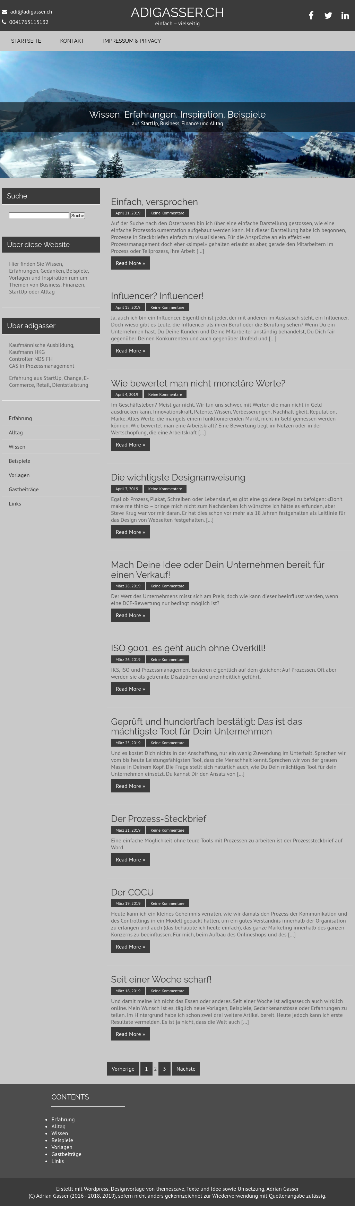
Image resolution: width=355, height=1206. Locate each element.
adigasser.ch (177, 12)
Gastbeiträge (23, 489)
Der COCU (132, 892)
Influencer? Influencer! (157, 296)
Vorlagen (19, 475)
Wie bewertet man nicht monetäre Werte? (198, 383)
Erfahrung (20, 418)
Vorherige (123, 1068)
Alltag (16, 432)
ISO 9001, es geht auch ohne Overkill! (188, 648)
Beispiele (19, 460)
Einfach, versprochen (154, 202)
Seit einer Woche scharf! (161, 979)
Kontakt (72, 41)
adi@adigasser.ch (31, 11)
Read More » (130, 263)
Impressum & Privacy (132, 41)
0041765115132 (29, 21)
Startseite (26, 41)
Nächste (186, 1068)
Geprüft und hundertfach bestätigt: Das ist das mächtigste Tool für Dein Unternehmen (206, 726)
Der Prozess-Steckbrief (158, 819)
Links (15, 503)
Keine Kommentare (167, 212)
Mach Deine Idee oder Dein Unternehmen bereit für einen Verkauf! (217, 570)
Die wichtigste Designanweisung (178, 477)
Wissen (17, 446)
